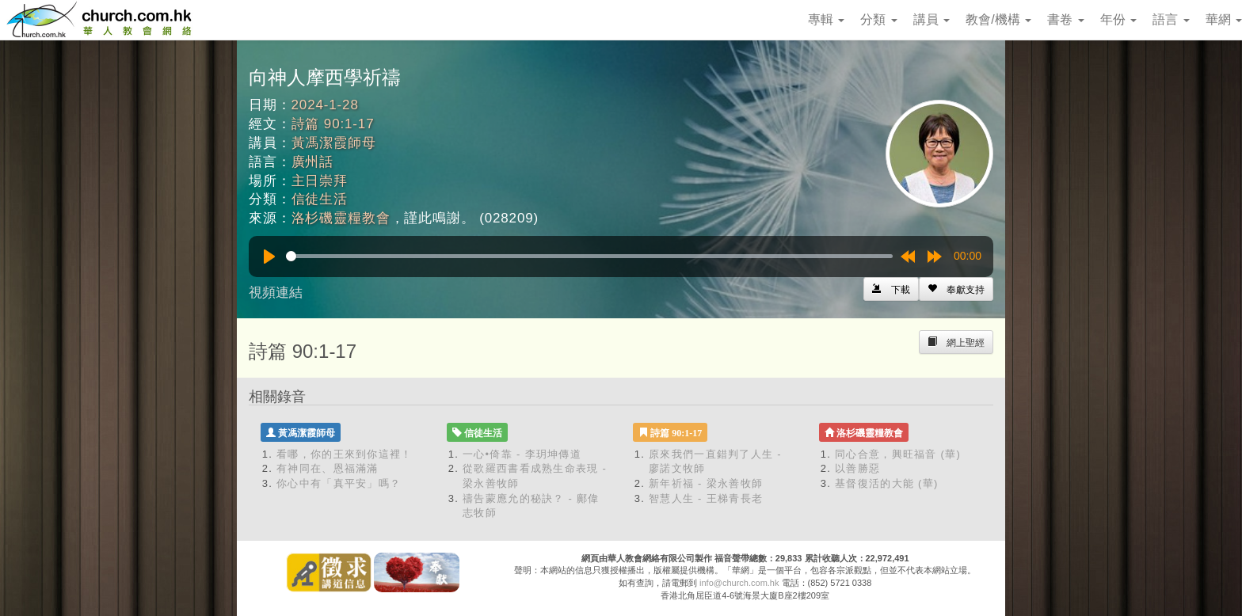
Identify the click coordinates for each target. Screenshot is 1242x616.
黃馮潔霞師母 (333, 142)
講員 (931, 19)
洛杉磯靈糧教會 (341, 218)
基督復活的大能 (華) (887, 483)
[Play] (269, 256)
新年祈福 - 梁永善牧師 (706, 483)
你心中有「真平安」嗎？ (338, 483)
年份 (1118, 19)
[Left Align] (956, 289)
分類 (878, 19)
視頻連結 (276, 292)
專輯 (826, 19)
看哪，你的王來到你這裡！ (344, 454)
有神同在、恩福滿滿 (327, 468)
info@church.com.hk (739, 582)
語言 (1170, 19)
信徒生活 (319, 199)
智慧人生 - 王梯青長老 (706, 498)
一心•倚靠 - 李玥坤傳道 (522, 454)
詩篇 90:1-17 (333, 123)
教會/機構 (998, 19)
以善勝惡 (857, 468)
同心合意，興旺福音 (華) (898, 454)
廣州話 (312, 161)
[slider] (589, 256)
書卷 (1065, 19)
